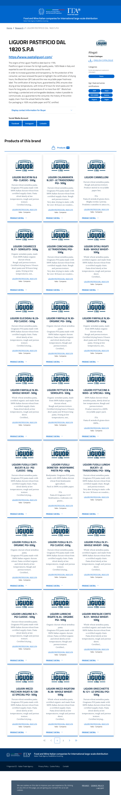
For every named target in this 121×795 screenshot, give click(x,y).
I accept (100, 788)
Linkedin (43, 123)
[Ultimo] (75, 764)
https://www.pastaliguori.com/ (30, 56)
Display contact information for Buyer (29, 110)
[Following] (69, 764)
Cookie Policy (97, 785)
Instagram (29, 123)
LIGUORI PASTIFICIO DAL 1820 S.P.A (24, 210)
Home (9, 28)
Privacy (85, 785)
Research (19, 28)
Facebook (15, 123)
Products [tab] (61, 148)
